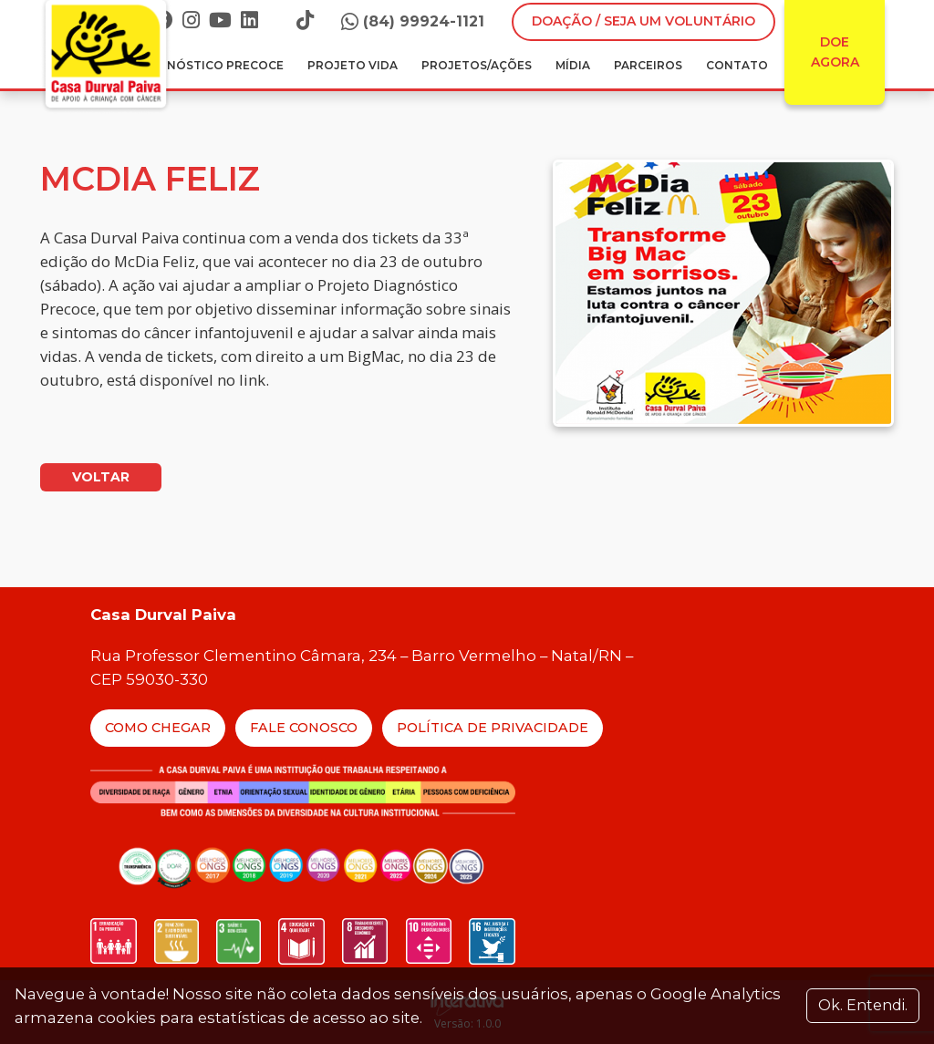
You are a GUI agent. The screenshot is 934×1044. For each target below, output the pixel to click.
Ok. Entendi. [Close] (863, 1005)
